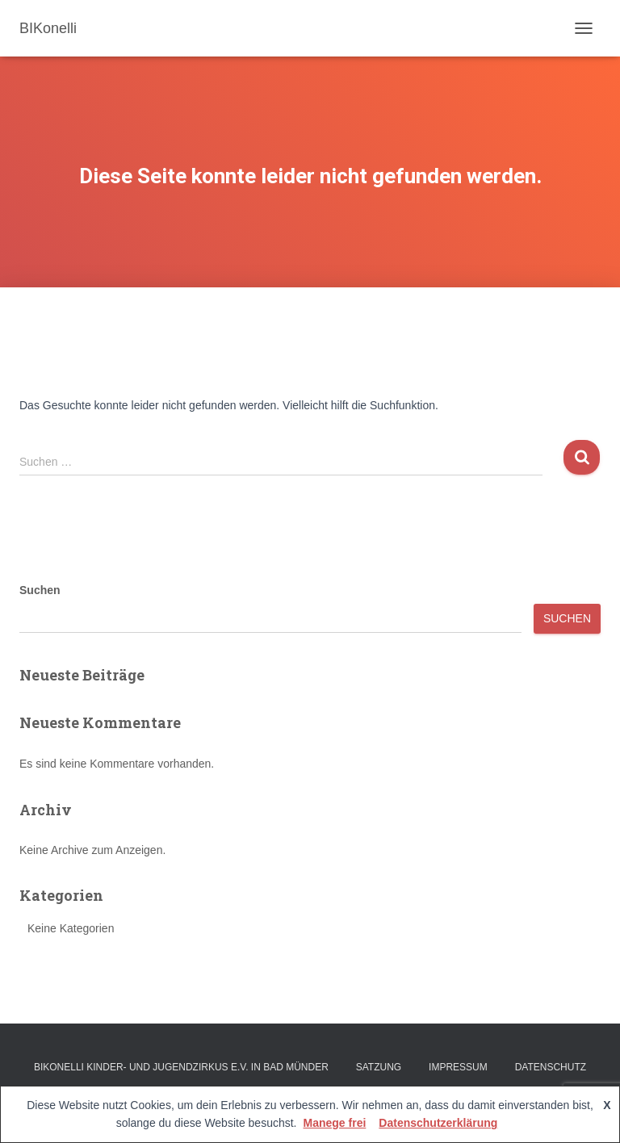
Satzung (378, 1067)
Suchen (40, 590)
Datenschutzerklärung (438, 1122)
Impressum (458, 1067)
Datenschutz (550, 1067)
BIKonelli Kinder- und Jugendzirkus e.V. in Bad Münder (181, 1067)
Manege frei (335, 1122)
